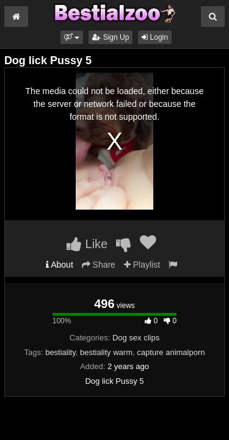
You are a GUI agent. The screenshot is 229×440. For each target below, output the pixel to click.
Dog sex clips (135, 337)
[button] (71, 37)
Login (155, 37)
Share (98, 265)
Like (87, 244)
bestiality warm (106, 352)
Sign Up (110, 37)
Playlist (142, 265)
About (59, 265)
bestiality (60, 352)
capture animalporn (171, 352)
